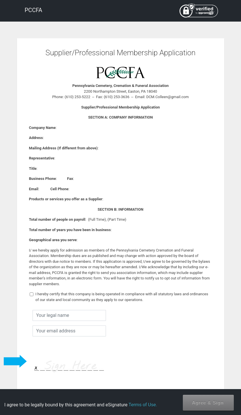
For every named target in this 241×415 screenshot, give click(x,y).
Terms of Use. (142, 405)
